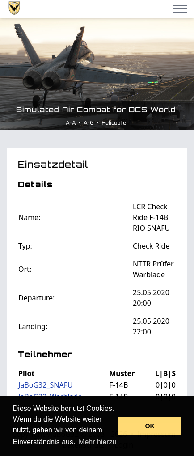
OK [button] (150, 426)
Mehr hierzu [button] (97, 442)
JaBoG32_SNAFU (45, 385)
